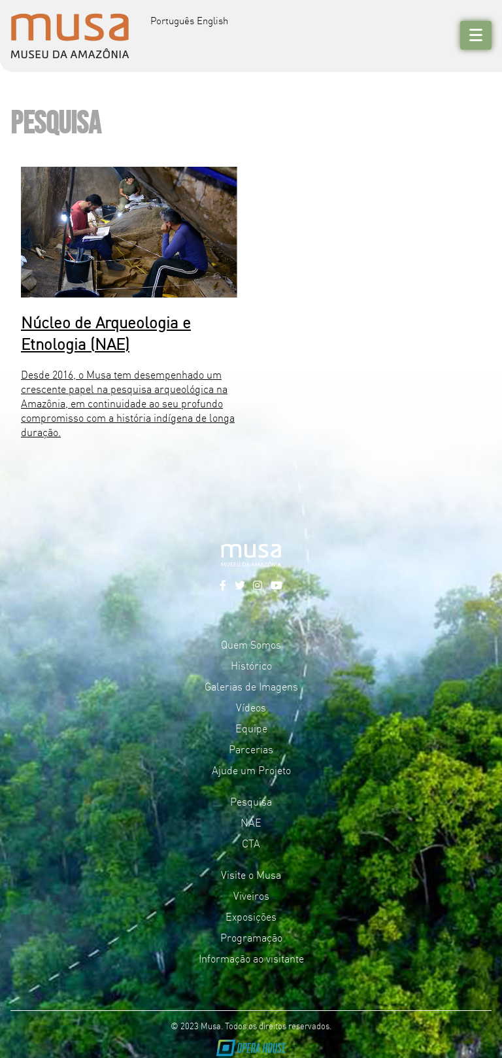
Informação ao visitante (251, 958)
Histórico (251, 665)
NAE (251, 822)
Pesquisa (251, 801)
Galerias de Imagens (251, 686)
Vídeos (251, 707)
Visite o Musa (251, 874)
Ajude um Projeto (251, 769)
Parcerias (251, 749)
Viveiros (251, 895)
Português (172, 20)
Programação (251, 937)
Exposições (251, 916)
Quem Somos (251, 644)
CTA (251, 843)
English (212, 20)
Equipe (251, 728)
